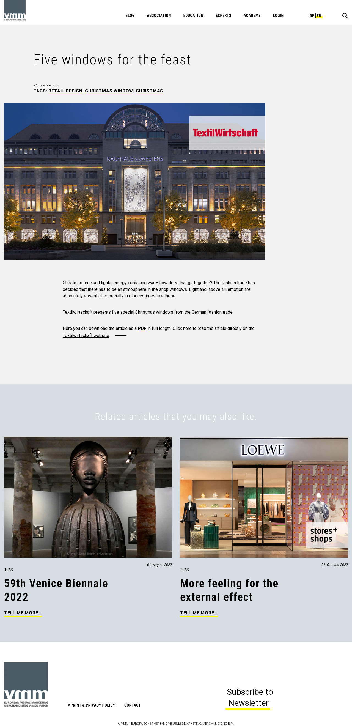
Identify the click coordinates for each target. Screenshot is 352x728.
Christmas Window (109, 91)
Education (193, 15)
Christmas (149, 91)
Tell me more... (23, 612)
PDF (142, 328)
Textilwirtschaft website (86, 335)
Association (159, 15)
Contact (132, 705)
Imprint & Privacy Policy (90, 705)
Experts (223, 15)
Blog (130, 15)
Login (278, 15)
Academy (252, 15)
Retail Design (65, 91)
